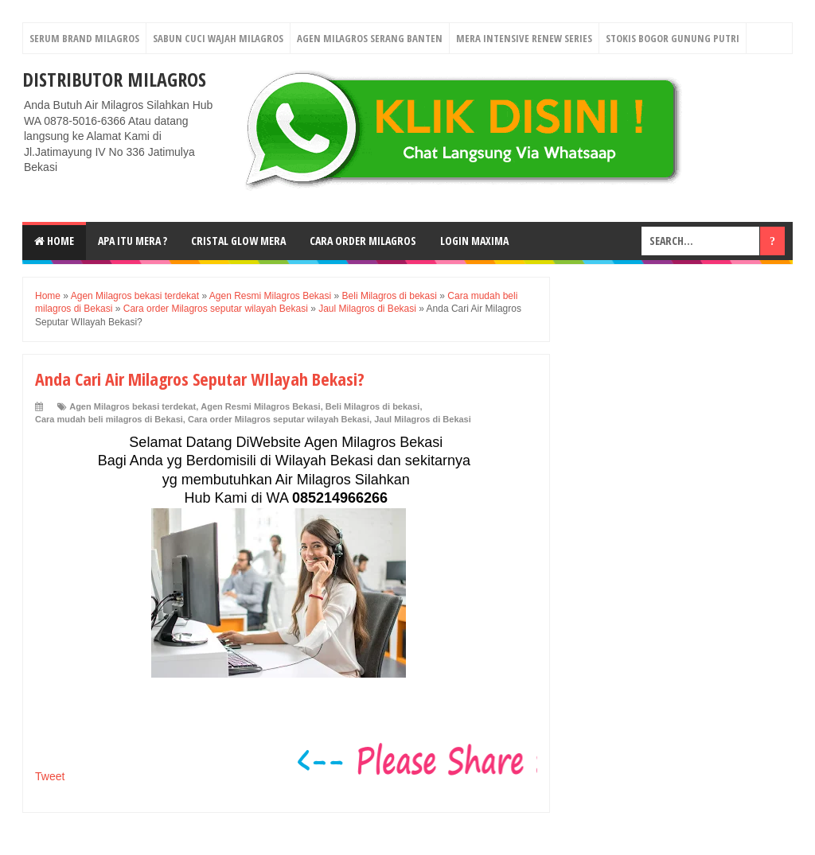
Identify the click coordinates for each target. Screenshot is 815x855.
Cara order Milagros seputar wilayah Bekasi (278, 419)
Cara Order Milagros (363, 240)
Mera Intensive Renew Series (524, 38)
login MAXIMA (474, 240)
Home (54, 240)
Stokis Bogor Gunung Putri (672, 38)
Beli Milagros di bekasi (373, 406)
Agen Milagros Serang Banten (370, 38)
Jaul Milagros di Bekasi (422, 419)
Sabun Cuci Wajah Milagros (218, 38)
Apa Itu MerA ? (132, 240)
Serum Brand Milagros (84, 38)
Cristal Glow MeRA (238, 240)
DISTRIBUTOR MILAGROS (114, 79)
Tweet (49, 776)
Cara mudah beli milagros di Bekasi (109, 419)
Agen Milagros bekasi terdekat (132, 406)
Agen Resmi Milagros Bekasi (260, 406)
